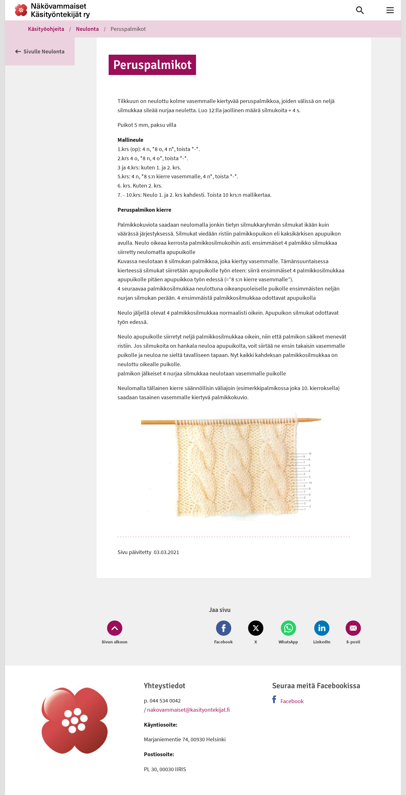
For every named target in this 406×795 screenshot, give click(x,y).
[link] (171, 10)
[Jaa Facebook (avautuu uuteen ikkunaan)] (224, 632)
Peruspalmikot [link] (128, 28)
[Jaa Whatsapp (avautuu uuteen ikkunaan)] (288, 632)
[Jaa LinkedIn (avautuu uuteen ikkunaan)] (322, 632)
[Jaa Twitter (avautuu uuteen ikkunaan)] (256, 632)
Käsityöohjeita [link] (46, 28)
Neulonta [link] (87, 28)
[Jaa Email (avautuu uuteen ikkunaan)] (352, 632)
